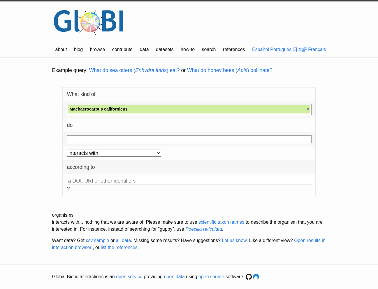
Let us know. (235, 240)
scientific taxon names (221, 222)
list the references (119, 247)
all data (123, 240)
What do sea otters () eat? (134, 70)
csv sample (97, 240)
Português (280, 49)
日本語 (300, 49)
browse (97, 49)
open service (129, 276)
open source (211, 276)
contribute (122, 49)
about (61, 49)
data (144, 49)
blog (78, 49)
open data (174, 276)
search (209, 49)
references (234, 49)
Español (260, 49)
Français (317, 49)
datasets (164, 49)
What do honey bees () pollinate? (229, 70)
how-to (188, 49)
